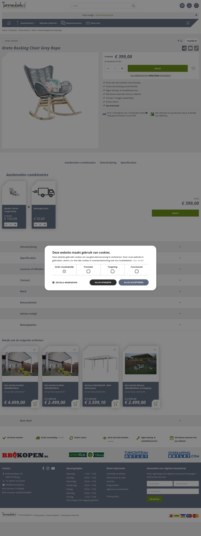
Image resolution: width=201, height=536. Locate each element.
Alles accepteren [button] (133, 282)
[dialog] (100, 268)
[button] (64, 282)
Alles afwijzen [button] (103, 282)
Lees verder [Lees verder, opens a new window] (138, 260)
